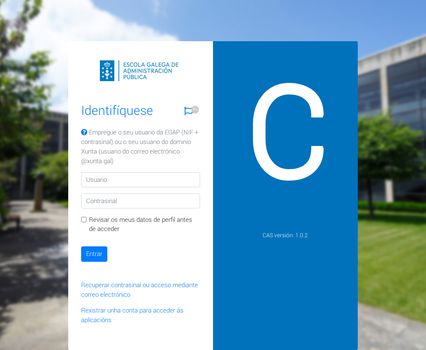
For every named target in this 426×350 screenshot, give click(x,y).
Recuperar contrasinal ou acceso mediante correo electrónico (139, 289)
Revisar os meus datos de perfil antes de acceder (140, 224)
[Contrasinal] (141, 201)
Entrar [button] (94, 254)
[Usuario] (141, 179)
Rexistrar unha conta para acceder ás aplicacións (132, 315)
